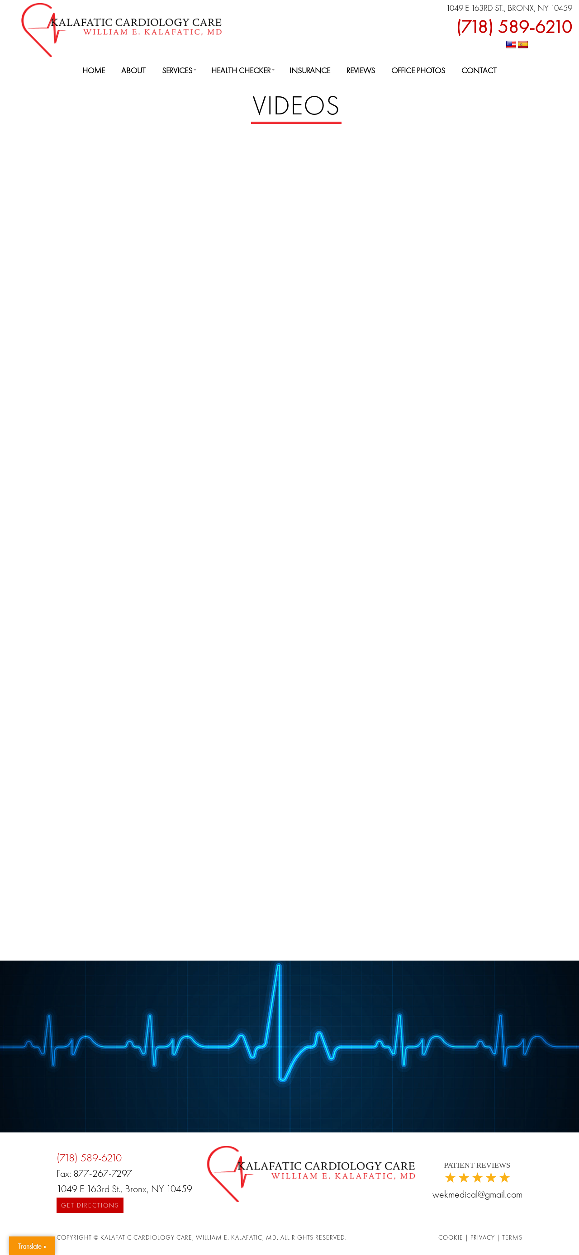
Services (177, 70)
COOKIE (451, 1237)
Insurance (310, 70)
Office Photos (418, 70)
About (133, 70)
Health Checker (241, 70)
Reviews (360, 70)
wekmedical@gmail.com (477, 1194)
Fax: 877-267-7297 (94, 1173)
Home (93, 70)
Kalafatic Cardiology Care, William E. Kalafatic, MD (188, 1237)
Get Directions (90, 1205)
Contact (479, 70)
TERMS (512, 1237)
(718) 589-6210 (514, 26)
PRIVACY (483, 1237)
